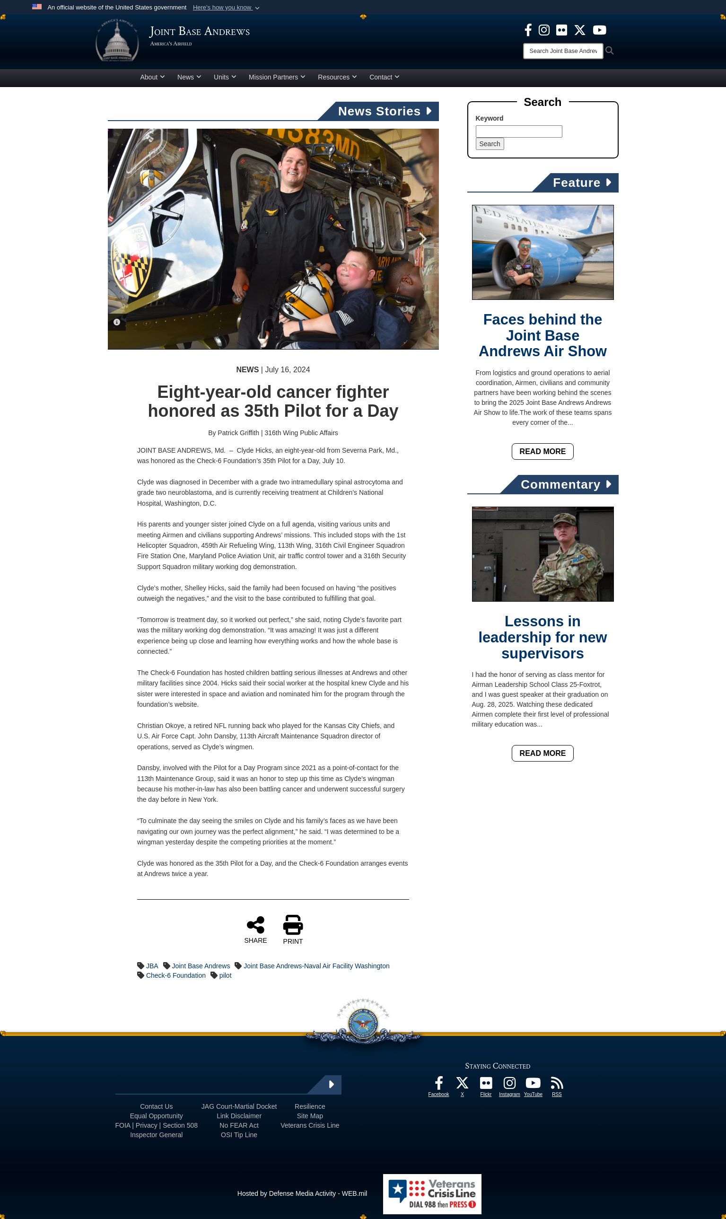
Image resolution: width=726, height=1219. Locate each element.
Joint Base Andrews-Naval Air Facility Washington (316, 966)
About (153, 77)
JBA (152, 966)
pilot (225, 975)
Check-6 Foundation (176, 975)
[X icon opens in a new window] (580, 29)
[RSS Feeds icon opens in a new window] (557, 1085)
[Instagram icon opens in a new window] (544, 29)
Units (225, 77)
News (189, 77)
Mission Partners (277, 77)
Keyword (490, 118)
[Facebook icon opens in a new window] (528, 29)
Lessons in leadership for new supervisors (542, 637)
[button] (227, 7)
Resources (337, 77)
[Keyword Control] (519, 131)
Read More (543, 451)
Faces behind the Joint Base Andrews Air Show (543, 335)
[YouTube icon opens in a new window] (599, 29)
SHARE (255, 929)
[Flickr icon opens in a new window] (561, 29)
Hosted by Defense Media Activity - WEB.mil (302, 1193)
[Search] (563, 51)
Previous (124, 238)
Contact (384, 77)
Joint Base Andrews (201, 966)
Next (422, 238)
